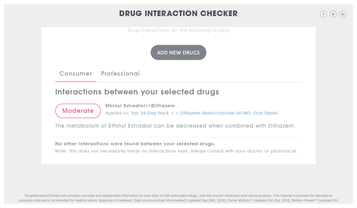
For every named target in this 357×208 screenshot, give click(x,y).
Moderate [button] (78, 110)
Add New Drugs (178, 52)
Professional (120, 73)
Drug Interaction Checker (178, 13)
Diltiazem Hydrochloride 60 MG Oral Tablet (229, 112)
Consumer (75, 73)
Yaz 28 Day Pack (150, 112)
